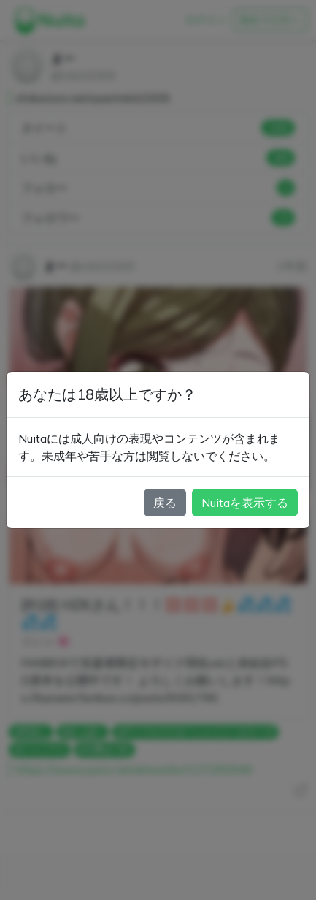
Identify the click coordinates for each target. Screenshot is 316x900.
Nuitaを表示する (244, 502)
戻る (165, 502)
